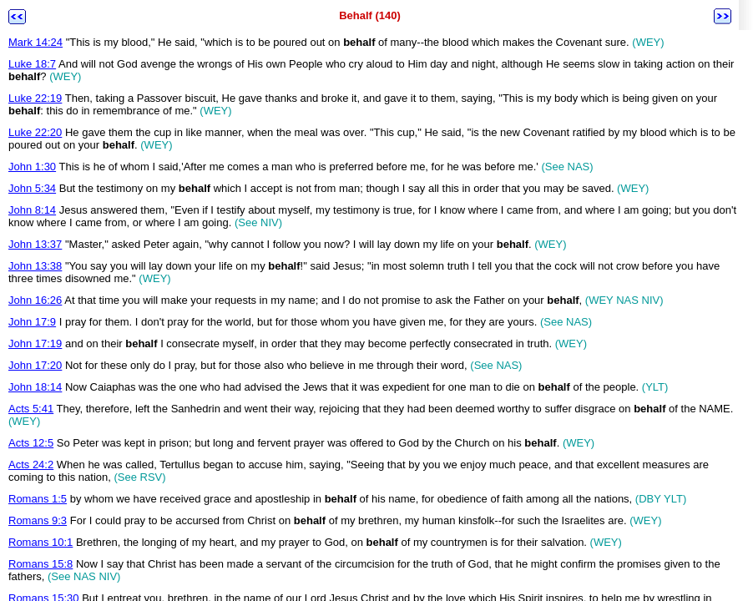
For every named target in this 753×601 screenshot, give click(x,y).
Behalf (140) (370, 15)
